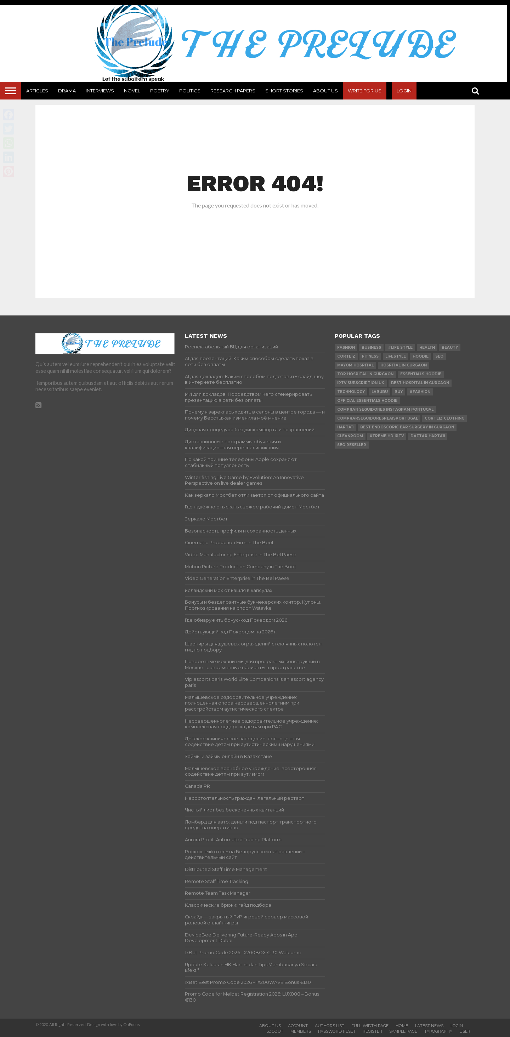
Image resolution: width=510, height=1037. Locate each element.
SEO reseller (351, 445)
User (464, 1031)
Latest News (429, 1025)
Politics (189, 90)
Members (300, 1031)
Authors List (329, 1025)
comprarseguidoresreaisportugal (377, 418)
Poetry (159, 90)
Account (298, 1025)
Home (402, 1025)
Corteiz (346, 356)
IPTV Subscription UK (360, 383)
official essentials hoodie (367, 400)
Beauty (450, 347)
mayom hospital (355, 365)
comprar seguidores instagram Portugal (385, 409)
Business (371, 347)
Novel (132, 90)
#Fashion (419, 391)
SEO (439, 356)
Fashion (346, 347)
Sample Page (403, 1031)
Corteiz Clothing (444, 418)
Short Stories (284, 90)
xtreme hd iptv (387, 436)
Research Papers (232, 90)
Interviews (100, 90)
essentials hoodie (420, 374)
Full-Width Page (370, 1025)
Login (404, 90)
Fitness (370, 356)
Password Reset (337, 1031)
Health (427, 347)
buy (399, 391)
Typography (438, 1031)
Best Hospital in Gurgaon (420, 383)
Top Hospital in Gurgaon (365, 374)
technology (351, 391)
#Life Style (400, 347)
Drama (67, 90)
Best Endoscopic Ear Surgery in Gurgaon (407, 427)
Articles (37, 90)
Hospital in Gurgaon (403, 365)
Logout (274, 1031)
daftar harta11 (427, 436)
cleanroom (350, 436)
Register (372, 1031)
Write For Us (364, 90)
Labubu (380, 391)
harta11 (345, 427)
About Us (325, 90)
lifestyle (395, 356)
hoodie (421, 356)
